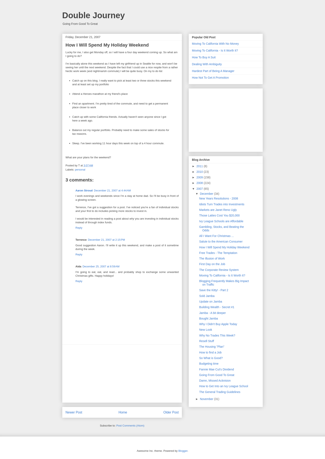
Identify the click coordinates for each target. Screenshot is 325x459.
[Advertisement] (122, 373)
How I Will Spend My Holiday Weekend (224, 247)
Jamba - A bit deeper (212, 313)
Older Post (171, 412)
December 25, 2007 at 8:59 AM (100, 266)
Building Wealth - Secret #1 (216, 307)
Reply (78, 227)
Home (123, 412)
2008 (200, 183)
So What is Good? (211, 358)
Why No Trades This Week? (217, 335)
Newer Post (73, 412)
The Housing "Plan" (211, 346)
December (207, 193)
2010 (200, 171)
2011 (200, 166)
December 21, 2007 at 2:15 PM (106, 239)
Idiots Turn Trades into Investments (221, 204)
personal (80, 169)
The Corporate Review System (219, 270)
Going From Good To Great (216, 375)
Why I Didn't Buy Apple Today (218, 324)
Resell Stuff (206, 341)
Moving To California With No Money (215, 43)
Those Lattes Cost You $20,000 (219, 215)
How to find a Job (210, 352)
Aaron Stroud (84, 190)
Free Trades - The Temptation (218, 253)
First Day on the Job (212, 264)
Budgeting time (208, 363)
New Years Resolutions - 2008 (218, 198)
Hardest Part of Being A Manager (213, 71)
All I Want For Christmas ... (216, 236)
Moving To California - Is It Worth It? (215, 50)
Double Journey (93, 15)
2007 (200, 188)
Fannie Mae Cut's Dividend (216, 369)
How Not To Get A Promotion (210, 77)
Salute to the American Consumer (221, 241)
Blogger (182, 450)
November (207, 399)
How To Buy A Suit (204, 57)
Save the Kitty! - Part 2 (213, 290)
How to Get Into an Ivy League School (223, 386)
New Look (205, 329)
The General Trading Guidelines (219, 392)
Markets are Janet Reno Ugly (218, 209)
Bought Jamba (208, 318)
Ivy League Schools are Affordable (221, 221)
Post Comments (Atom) (130, 425)
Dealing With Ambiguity (207, 64)
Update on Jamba (210, 301)
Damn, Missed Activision (215, 380)
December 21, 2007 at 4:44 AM (112, 190)
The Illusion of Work (212, 258)
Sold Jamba (207, 296)
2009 (200, 177)
